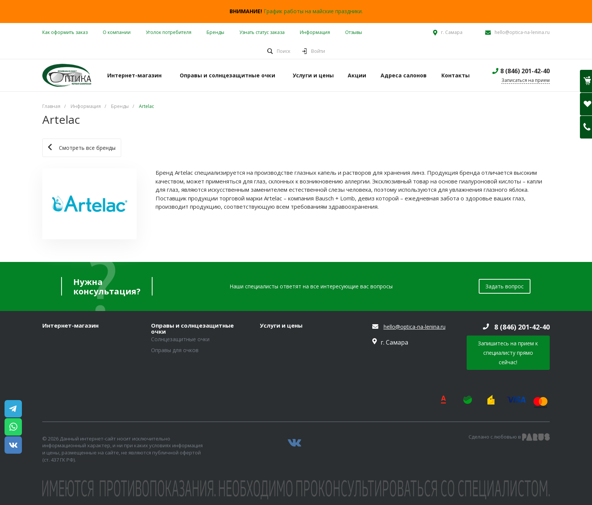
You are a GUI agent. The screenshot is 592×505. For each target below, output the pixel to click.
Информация (315, 32)
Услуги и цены (281, 325)
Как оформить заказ (65, 32)
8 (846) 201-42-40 (525, 71)
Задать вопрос (505, 286)
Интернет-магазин (70, 325)
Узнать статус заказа (262, 32)
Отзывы (353, 32)
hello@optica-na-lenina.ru (522, 32)
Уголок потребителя (168, 32)
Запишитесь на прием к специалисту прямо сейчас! (508, 353)
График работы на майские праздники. (313, 11)
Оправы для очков (175, 350)
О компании (117, 32)
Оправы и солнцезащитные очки (192, 328)
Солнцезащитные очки (180, 339)
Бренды (215, 32)
